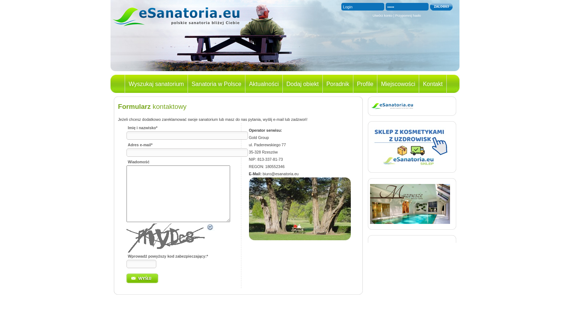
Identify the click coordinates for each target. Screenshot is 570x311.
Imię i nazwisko (143, 128)
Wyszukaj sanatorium (156, 84)
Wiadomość (139, 162)
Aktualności (264, 84)
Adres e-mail (140, 145)
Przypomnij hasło (408, 15)
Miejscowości (398, 84)
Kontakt (432, 84)
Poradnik (337, 84)
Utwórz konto (382, 15)
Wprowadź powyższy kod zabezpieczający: (168, 267)
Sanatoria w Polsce (216, 84)
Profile (365, 84)
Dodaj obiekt (302, 84)
